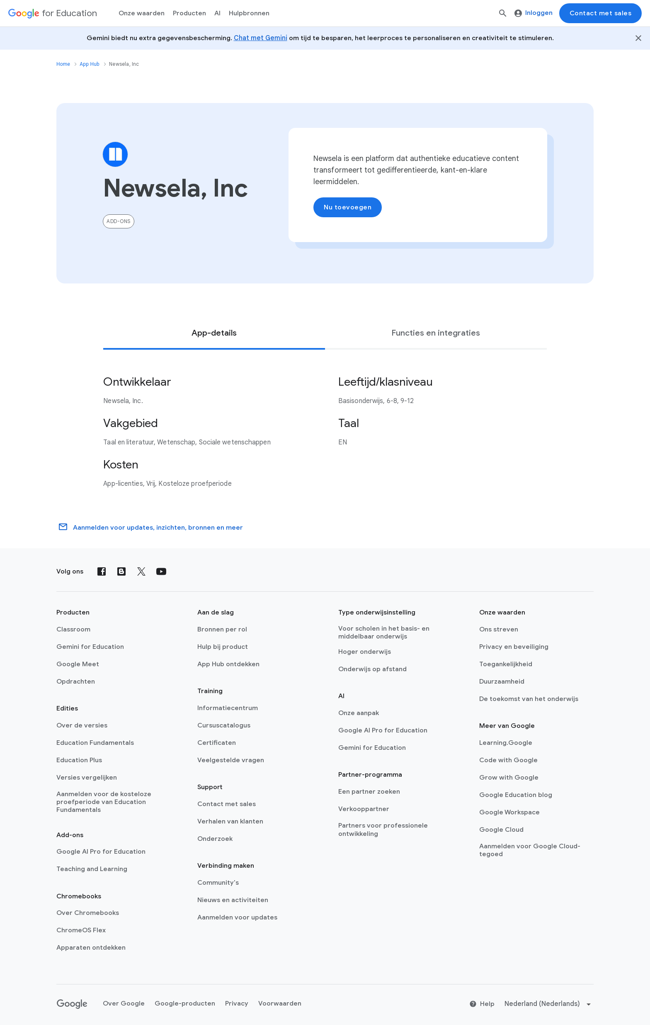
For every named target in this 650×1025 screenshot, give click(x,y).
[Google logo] (72, 1004)
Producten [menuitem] (189, 13)
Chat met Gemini (260, 38)
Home (63, 64)
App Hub (89, 64)
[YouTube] (161, 571)
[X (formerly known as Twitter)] (141, 571)
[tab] (214, 333)
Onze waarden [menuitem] (142, 13)
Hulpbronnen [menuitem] (249, 13)
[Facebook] (102, 571)
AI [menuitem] (217, 13)
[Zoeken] (503, 13)
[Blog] (121, 571)
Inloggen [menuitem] (533, 13)
